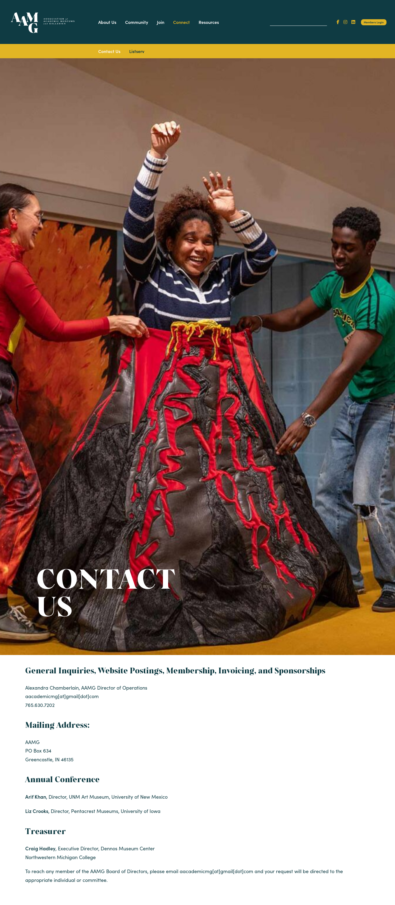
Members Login (374, 22)
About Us (107, 22)
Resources (209, 22)
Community (136, 22)
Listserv (136, 51)
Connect (181, 22)
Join (160, 22)
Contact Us (109, 51)
